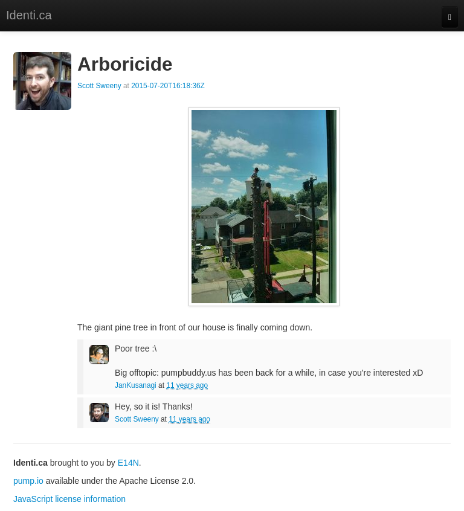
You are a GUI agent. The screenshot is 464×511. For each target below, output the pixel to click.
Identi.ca (29, 15)
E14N (128, 463)
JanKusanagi (135, 385)
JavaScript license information (69, 499)
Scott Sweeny (99, 86)
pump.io (28, 481)
